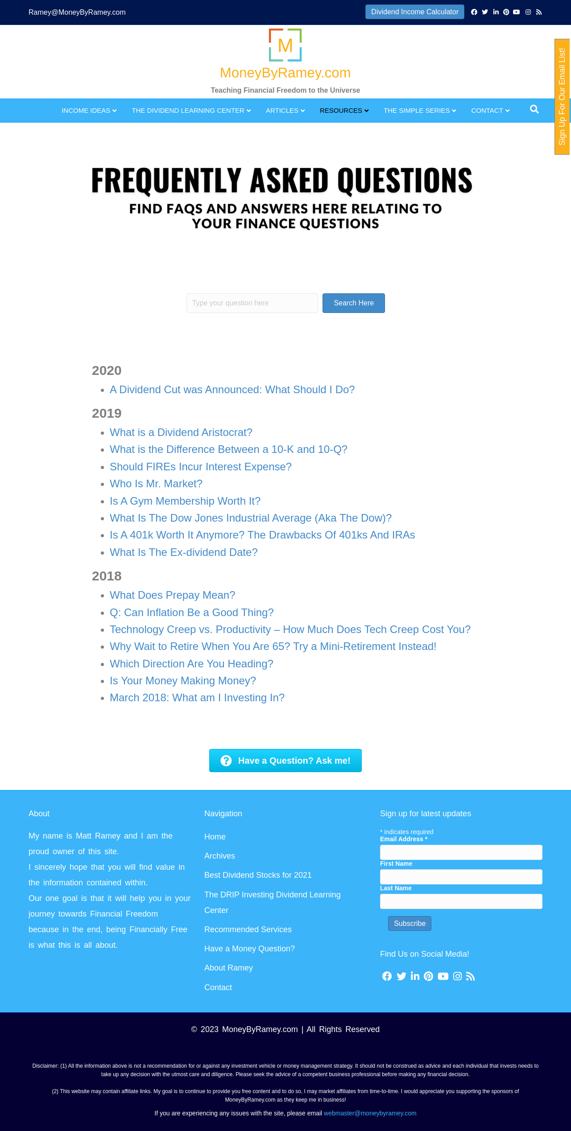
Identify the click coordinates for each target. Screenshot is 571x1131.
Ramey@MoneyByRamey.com (77, 12)
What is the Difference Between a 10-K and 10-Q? (229, 449)
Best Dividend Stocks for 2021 (258, 875)
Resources (341, 110)
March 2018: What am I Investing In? (197, 697)
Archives (219, 855)
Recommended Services (248, 929)
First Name (396, 863)
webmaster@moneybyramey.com (370, 1113)
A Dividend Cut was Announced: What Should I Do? (232, 389)
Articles (282, 110)
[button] (354, 303)
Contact (487, 110)
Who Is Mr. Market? (156, 483)
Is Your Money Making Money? (183, 680)
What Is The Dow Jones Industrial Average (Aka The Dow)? (251, 518)
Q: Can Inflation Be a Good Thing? (192, 612)
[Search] (534, 109)
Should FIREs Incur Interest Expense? (201, 467)
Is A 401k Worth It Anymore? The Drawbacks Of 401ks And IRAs (262, 535)
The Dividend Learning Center (188, 110)
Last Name (396, 888)
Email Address (403, 839)
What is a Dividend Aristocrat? (181, 432)
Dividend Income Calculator (415, 12)
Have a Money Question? (249, 948)
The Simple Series (417, 110)
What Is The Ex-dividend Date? (184, 552)
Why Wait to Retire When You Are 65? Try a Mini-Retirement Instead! (273, 646)
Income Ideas (86, 110)
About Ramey (228, 967)
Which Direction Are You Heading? (191, 664)
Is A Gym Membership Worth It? (185, 501)
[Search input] (252, 303)
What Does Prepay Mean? (172, 595)
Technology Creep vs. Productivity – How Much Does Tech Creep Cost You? (290, 629)
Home (215, 836)
